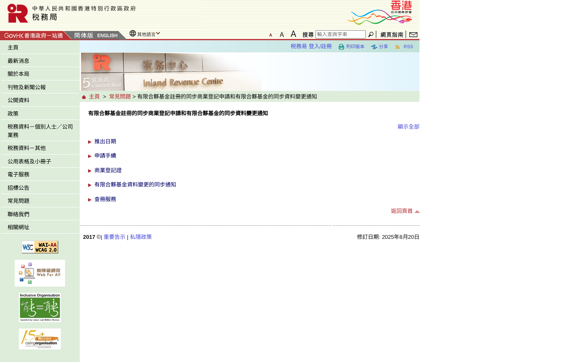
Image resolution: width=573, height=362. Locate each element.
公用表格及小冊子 (29, 161)
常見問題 (18, 201)
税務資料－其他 (27, 148)
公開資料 (18, 100)
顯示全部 (408, 127)
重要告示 (114, 237)
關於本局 (18, 74)
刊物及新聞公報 (27, 87)
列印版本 (351, 47)
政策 (13, 114)
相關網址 (18, 227)
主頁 (13, 47)
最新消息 (18, 61)
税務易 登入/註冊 (311, 46)
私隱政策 (141, 237)
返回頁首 (402, 211)
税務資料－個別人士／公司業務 (40, 131)
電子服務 (18, 174)
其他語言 (146, 34)
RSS (403, 47)
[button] (253, 141)
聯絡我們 (18, 214)
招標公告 (18, 188)
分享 (379, 47)
